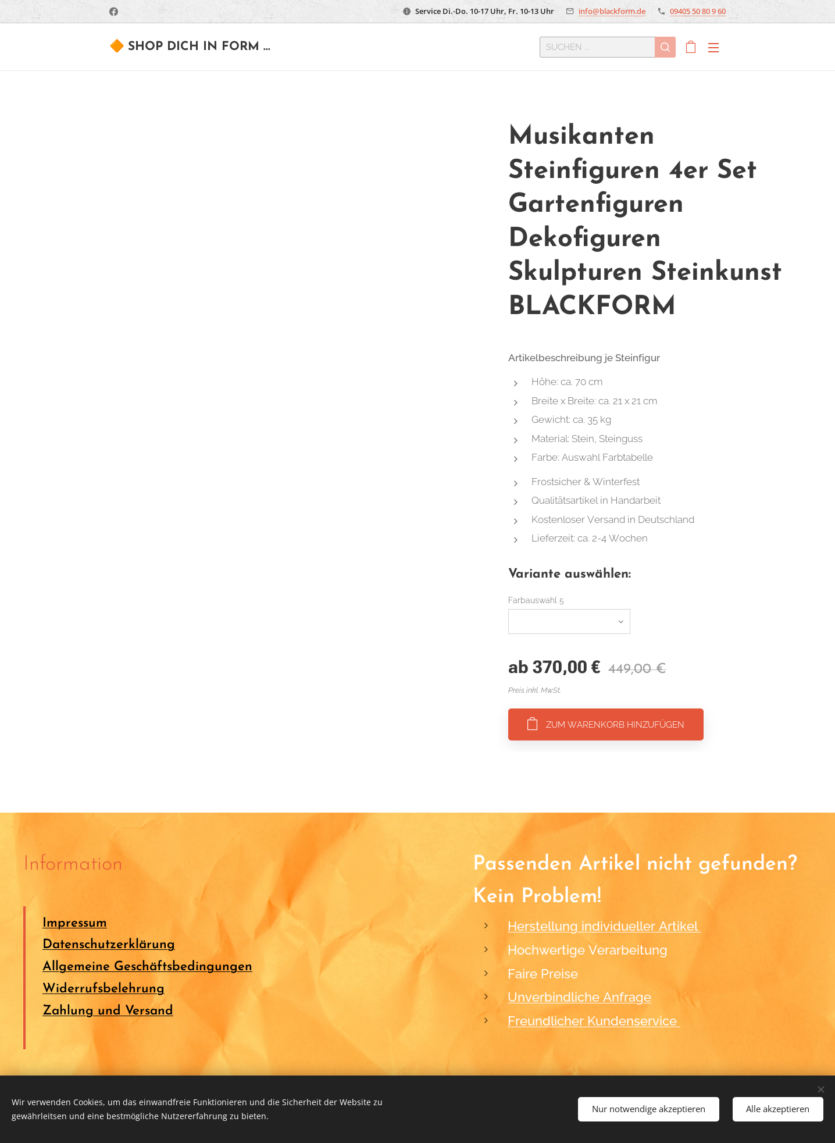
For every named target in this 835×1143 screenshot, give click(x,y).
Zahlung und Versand (107, 1011)
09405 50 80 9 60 (698, 11)
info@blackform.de (612, 11)
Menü (713, 47)
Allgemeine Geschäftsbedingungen (147, 967)
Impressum (74, 923)
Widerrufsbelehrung (103, 989)
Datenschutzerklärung (108, 945)
